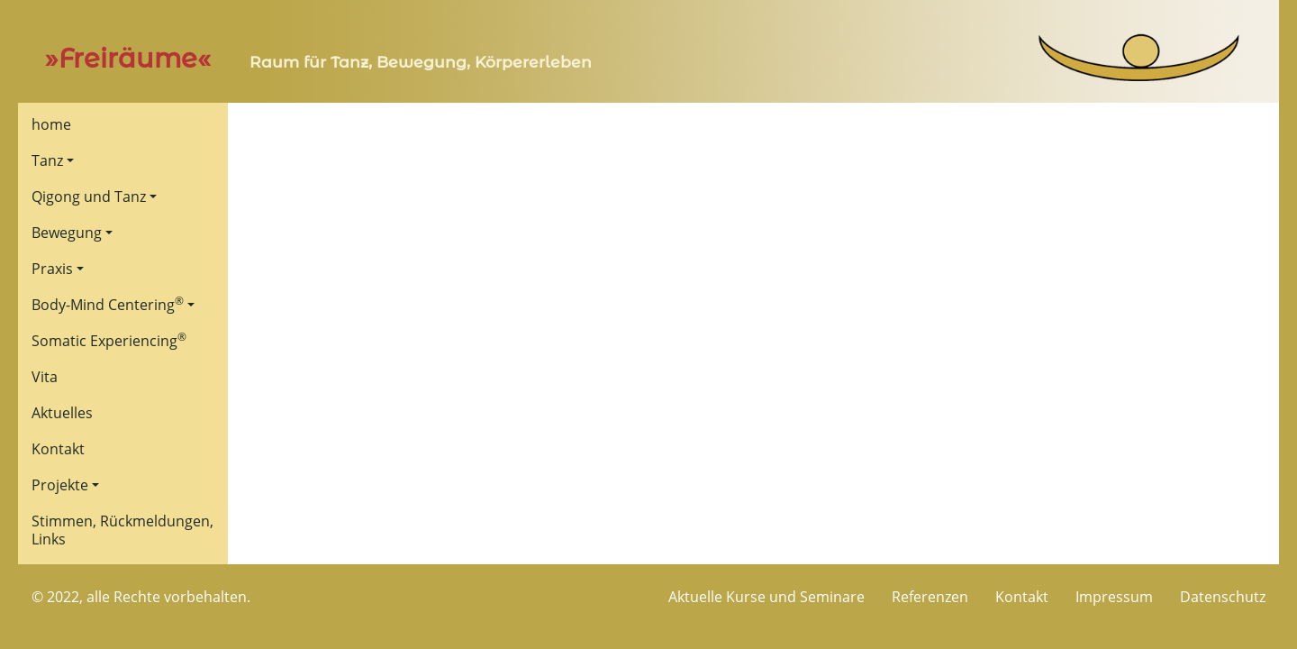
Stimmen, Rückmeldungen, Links (122, 530)
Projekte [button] (60, 485)
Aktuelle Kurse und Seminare (766, 597)
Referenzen (930, 597)
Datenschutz (1222, 597)
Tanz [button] (47, 160)
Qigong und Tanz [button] (89, 196)
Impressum (1114, 597)
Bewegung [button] (67, 232)
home (51, 124)
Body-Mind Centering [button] (108, 304)
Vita (45, 377)
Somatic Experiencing (109, 340)
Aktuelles (62, 413)
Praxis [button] (52, 269)
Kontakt (58, 449)
